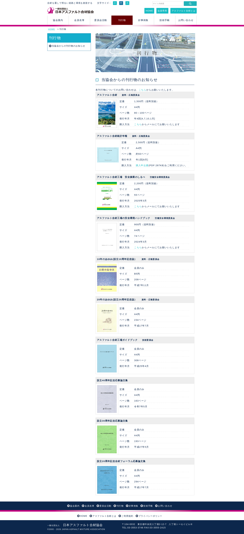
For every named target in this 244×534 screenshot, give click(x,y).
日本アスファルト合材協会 (75, 525)
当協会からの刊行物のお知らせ (68, 46)
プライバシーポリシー (150, 516)
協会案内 (58, 20)
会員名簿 (79, 20)
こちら (142, 89)
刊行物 (122, 20)
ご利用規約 (127, 516)
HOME (149, 10)
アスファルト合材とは (183, 10)
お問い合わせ (186, 20)
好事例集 (143, 20)
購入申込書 (142, 165)
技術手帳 (165, 20)
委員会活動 (100, 20)
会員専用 (162, 10)
